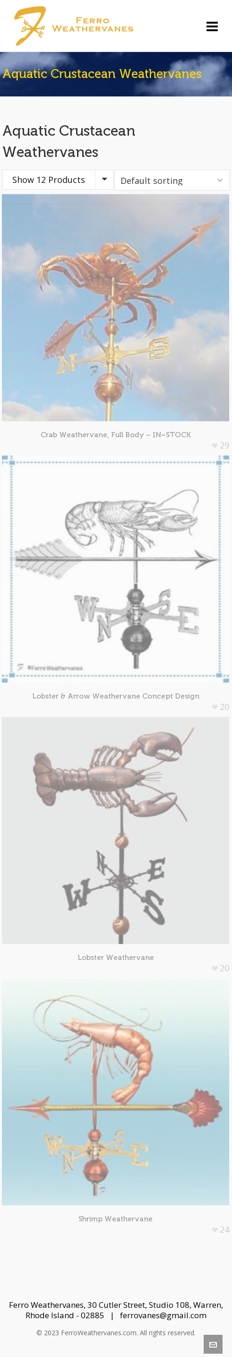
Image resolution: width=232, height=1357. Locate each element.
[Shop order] (172, 180)
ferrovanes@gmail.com (163, 1315)
